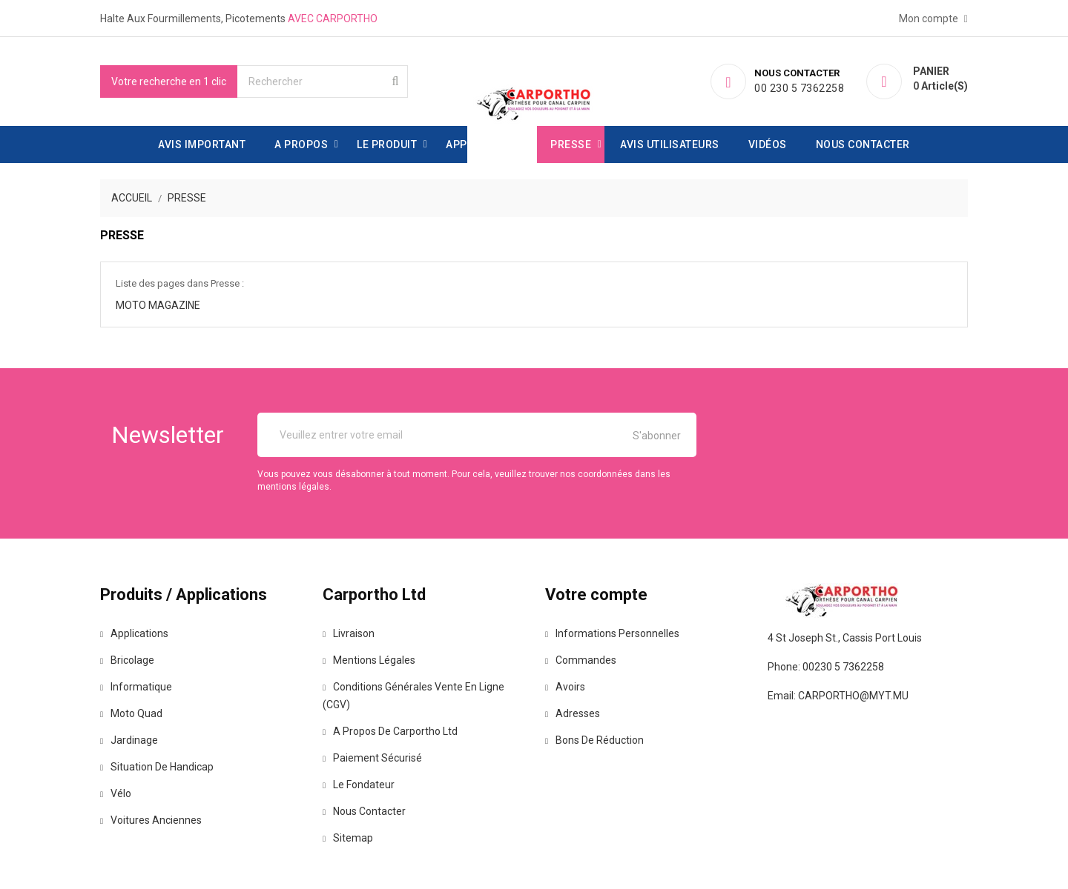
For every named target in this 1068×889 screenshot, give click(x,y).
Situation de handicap (157, 767)
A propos (301, 144)
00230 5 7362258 (843, 667)
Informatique (136, 687)
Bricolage (127, 660)
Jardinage (129, 740)
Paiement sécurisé (372, 758)
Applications (483, 144)
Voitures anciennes (151, 820)
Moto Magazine (158, 305)
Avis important (201, 144)
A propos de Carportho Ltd (390, 731)
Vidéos (767, 144)
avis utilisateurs (669, 144)
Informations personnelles (612, 633)
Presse (570, 144)
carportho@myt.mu (853, 696)
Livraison (349, 633)
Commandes (580, 660)
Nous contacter (863, 144)
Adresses (572, 713)
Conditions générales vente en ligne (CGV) (413, 695)
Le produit (387, 144)
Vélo (115, 793)
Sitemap (348, 838)
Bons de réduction (594, 740)
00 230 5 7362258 (801, 88)
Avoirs (565, 687)
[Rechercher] (322, 81)
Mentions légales (369, 660)
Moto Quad (131, 713)
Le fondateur (359, 784)
